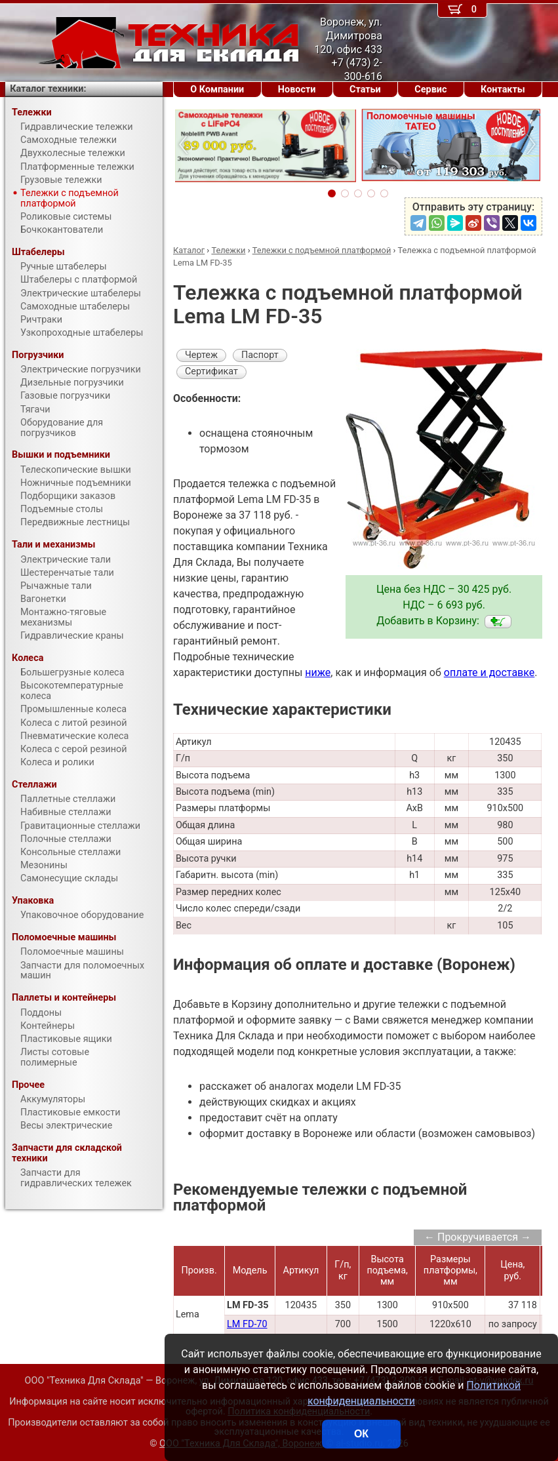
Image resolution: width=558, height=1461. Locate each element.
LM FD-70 (247, 1324)
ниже (317, 672)
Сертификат (211, 371)
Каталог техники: (48, 88)
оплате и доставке (489, 672)
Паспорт (260, 355)
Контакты (503, 89)
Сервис (430, 89)
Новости (297, 89)
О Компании (217, 89)
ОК (361, 1433)
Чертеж (201, 355)
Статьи (365, 89)
